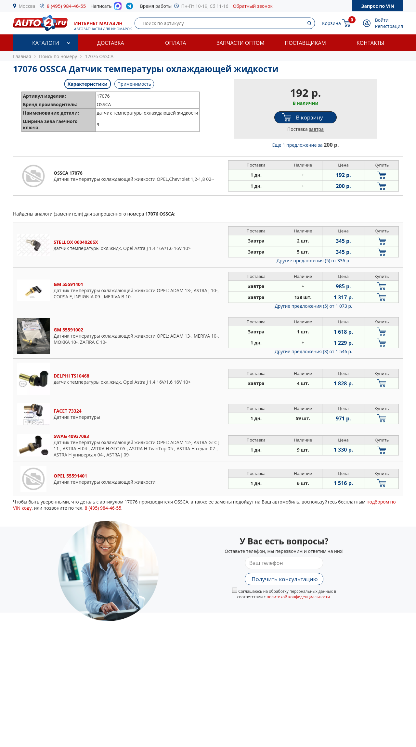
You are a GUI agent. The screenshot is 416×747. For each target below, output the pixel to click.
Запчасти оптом (240, 42)
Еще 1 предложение (305, 145)
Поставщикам (305, 42)
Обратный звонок (253, 6)
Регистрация (389, 26)
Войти (382, 20)
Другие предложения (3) (313, 351)
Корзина (331, 23)
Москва (27, 6)
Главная (22, 56)
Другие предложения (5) (313, 260)
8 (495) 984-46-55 (66, 6)
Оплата (175, 42)
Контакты (370, 42)
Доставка (110, 42)
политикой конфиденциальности (298, 597)
